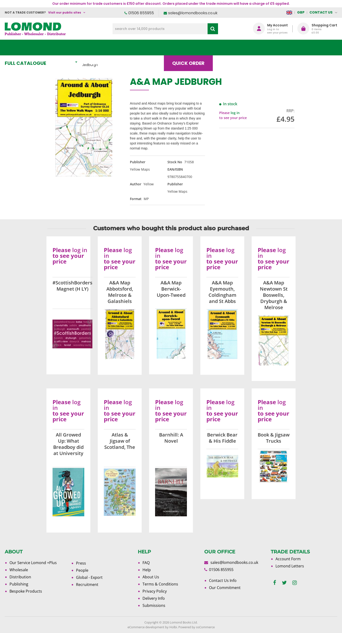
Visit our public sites (64, 12)
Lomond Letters (290, 566)
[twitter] (284, 582)
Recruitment (87, 584)
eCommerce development (146, 627)
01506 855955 (141, 13)
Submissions (153, 605)
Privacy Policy (154, 591)
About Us (267, 47)
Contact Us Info (223, 580)
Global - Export (89, 577)
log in (235, 112)
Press (81, 563)
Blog (231, 47)
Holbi (173, 627)
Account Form (288, 558)
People (82, 570)
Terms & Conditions (160, 584)
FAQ (146, 562)
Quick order (192, 47)
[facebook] (274, 582)
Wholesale (19, 569)
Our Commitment (225, 587)
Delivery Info (153, 598)
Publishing (19, 584)
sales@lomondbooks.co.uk (193, 13)
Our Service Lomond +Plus (33, 562)
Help (146, 569)
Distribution (20, 577)
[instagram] (294, 582)
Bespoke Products (26, 591)
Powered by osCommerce (196, 627)
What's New (110, 47)
